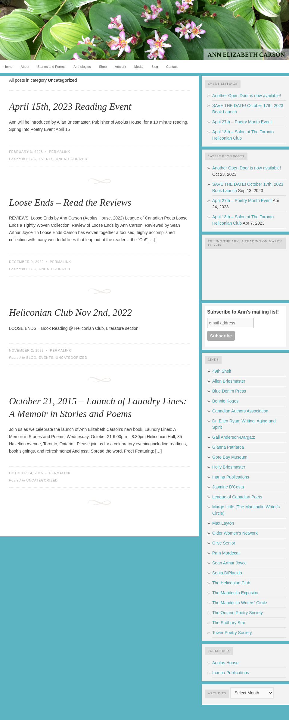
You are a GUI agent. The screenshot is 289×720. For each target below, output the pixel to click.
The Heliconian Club (231, 582)
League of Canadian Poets (237, 496)
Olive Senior (223, 543)
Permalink (59, 151)
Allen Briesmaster (228, 381)
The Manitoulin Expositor (235, 592)
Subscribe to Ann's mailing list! (243, 311)
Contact (172, 66)
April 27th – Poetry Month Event (242, 121)
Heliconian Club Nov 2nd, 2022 (70, 312)
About (24, 66)
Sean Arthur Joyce (229, 563)
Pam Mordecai (225, 553)
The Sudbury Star (228, 622)
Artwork (120, 66)
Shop (103, 66)
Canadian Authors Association (240, 411)
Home (8, 66)
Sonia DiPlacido (227, 572)
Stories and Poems (51, 66)
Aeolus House (225, 662)
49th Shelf (221, 371)
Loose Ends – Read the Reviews (70, 202)
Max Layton (223, 523)
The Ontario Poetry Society (237, 612)
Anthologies (82, 66)
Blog (154, 66)
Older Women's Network (235, 533)
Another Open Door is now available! (246, 95)
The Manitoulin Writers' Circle (239, 602)
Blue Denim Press (229, 391)
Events (46, 159)
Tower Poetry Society (232, 632)
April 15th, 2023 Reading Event (70, 106)
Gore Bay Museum (229, 457)
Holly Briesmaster (228, 467)
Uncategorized (72, 159)
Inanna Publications (230, 477)
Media (138, 66)
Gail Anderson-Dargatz (233, 437)
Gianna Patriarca (228, 447)
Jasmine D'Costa (228, 487)
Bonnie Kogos (225, 401)
